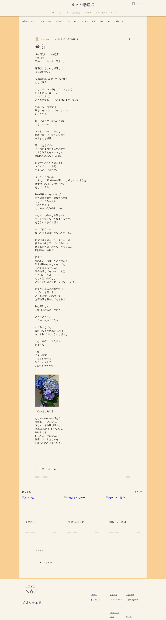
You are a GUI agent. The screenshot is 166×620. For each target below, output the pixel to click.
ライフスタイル (45, 21)
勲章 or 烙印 (117, 522)
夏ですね (30, 522)
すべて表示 (139, 491)
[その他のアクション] (129, 39)
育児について (105, 21)
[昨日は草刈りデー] (83, 506)
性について (72, 21)
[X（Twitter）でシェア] (42, 469)
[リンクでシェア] (55, 469)
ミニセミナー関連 (88, 21)
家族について (121, 21)
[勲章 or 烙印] (125, 506)
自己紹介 (59, 21)
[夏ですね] (41, 506)
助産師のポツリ (28, 21)
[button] (140, 21)
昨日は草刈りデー (76, 522)
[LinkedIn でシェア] (49, 469)
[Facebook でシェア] (36, 469)
